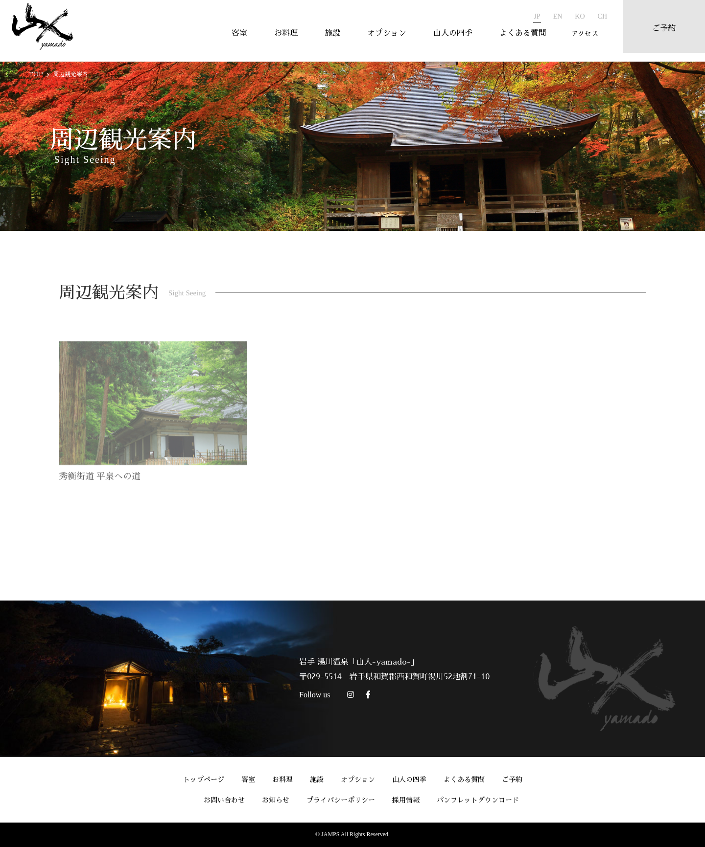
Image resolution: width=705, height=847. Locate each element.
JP (533, 16)
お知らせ (275, 800)
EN (554, 16)
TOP (35, 74)
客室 (235, 38)
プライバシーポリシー (340, 800)
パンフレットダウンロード (478, 800)
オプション (382, 38)
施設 (328, 38)
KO (576, 16)
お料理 (282, 38)
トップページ (203, 779)
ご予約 (512, 779)
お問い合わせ (224, 800)
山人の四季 (449, 38)
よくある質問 (518, 38)
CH (598, 16)
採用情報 (406, 800)
